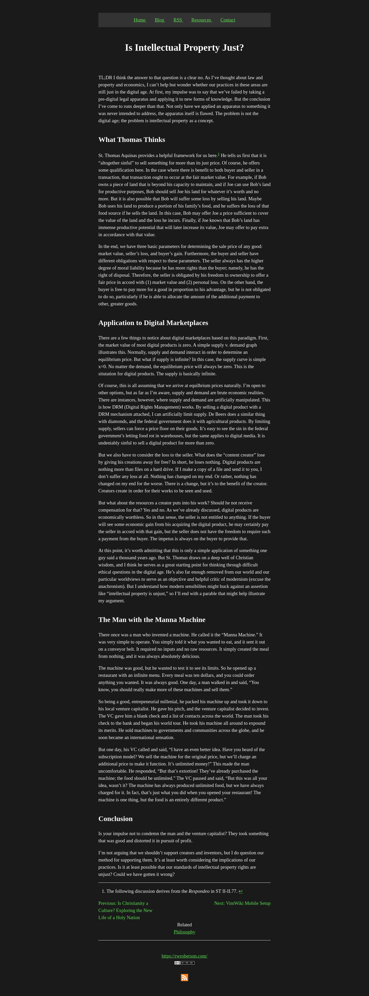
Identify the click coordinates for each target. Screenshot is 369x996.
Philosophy (184, 932)
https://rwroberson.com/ (185, 956)
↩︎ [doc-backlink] (241, 891)
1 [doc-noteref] (219, 154)
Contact (227, 20)
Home (140, 20)
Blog (160, 20)
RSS (178, 20)
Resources (201, 20)
